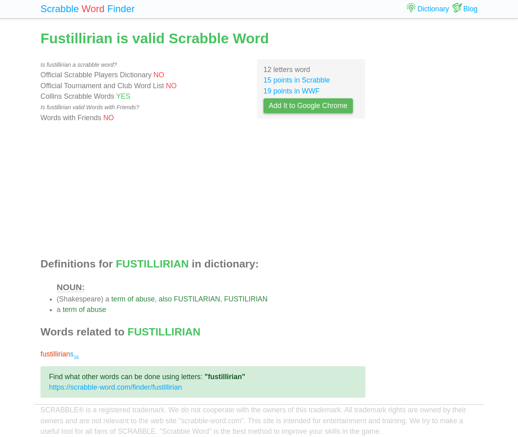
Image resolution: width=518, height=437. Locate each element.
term (118, 299)
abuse (145, 299)
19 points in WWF (291, 91)
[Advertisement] (202, 190)
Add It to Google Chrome (308, 106)
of (130, 299)
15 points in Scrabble (296, 80)
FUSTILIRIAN (246, 299)
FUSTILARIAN (197, 299)
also (165, 299)
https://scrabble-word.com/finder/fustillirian (115, 387)
